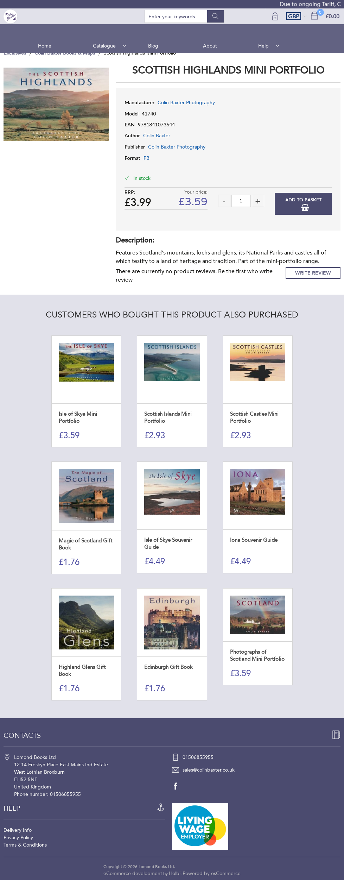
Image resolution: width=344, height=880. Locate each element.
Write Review (313, 273)
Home (47, 31)
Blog (153, 31)
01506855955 (198, 757)
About (210, 31)
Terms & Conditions (25, 845)
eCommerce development (132, 873)
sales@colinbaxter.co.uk (209, 770)
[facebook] (179, 786)
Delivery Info (18, 830)
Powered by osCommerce (212, 873)
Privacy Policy (18, 837)
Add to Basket (303, 200)
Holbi (174, 873)
